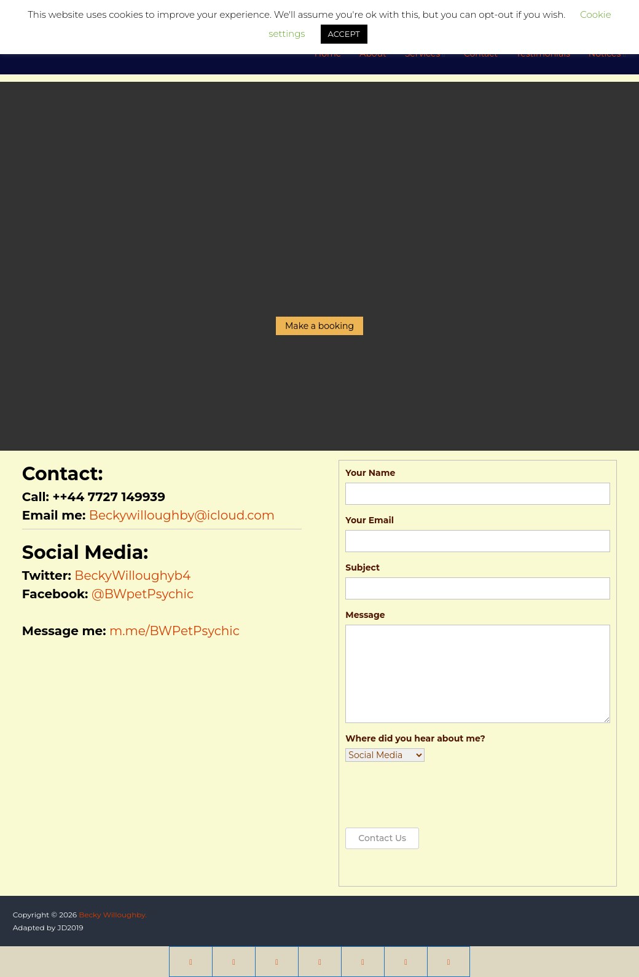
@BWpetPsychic (143, 594)
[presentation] (438, 795)
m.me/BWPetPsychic (174, 630)
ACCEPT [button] (344, 34)
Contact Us (382, 838)
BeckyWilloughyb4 (132, 575)
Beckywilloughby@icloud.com (182, 515)
